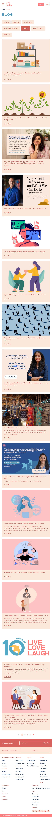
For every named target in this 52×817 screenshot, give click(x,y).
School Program (20, 774)
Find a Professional (6, 774)
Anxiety (16, 22)
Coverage (42, 763)
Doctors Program (20, 776)
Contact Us (35, 785)
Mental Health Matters (8, 757)
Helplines (4, 771)
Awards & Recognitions (33, 765)
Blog (41, 782)
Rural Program (19, 760)
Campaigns (18, 771)
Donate (47, 4)
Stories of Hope (5, 777)
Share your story (31, 763)
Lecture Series (19, 768)
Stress (6, 22)
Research (18, 765)
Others (25, 28)
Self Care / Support (11, 28)
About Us (4, 793)
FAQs (3, 796)
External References (45, 779)
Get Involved (5, 785)
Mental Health (38, 28)
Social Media (43, 774)
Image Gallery (43, 765)
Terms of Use (35, 802)
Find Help (41, 4)
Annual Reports (44, 776)
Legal (33, 791)
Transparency (35, 793)
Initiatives (18, 757)
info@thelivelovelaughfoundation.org (41, 788)
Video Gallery (43, 768)
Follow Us (34, 807)
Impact (29, 757)
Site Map (4, 799)
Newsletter (42, 771)
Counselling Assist (20, 779)
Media (42, 757)
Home (3, 9)
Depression (28, 22)
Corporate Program (20, 763)
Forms (3, 791)
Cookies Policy (35, 796)
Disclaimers (35, 804)
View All (7, 34)
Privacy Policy (35, 799)
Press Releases (43, 760)
